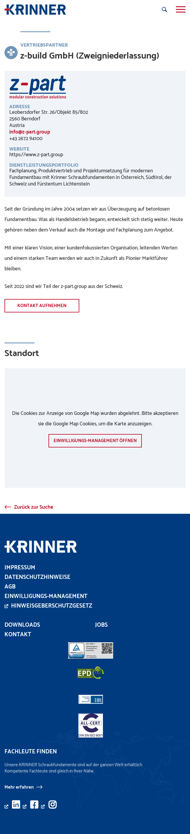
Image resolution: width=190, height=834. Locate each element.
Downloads (22, 625)
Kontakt (17, 634)
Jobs (101, 625)
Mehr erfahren (19, 787)
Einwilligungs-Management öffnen (95, 440)
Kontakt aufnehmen (41, 305)
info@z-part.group (29, 132)
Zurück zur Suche (33, 507)
